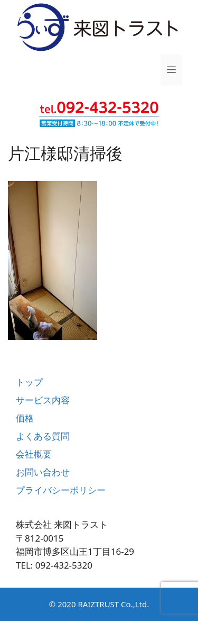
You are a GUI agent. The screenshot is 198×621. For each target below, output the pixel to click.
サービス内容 (43, 400)
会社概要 (34, 454)
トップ (29, 382)
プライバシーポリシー (61, 490)
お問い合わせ (43, 472)
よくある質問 (43, 436)
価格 (25, 418)
